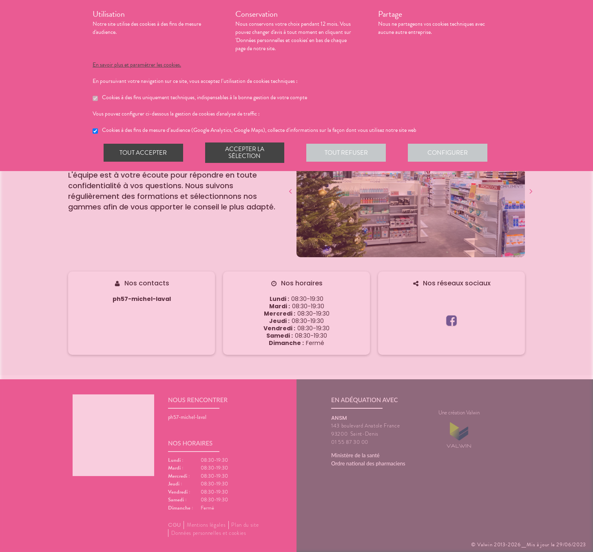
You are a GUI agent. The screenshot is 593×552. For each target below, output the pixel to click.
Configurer (449, 153)
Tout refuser (348, 153)
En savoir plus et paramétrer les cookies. (137, 65)
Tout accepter (143, 153)
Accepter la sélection (246, 152)
